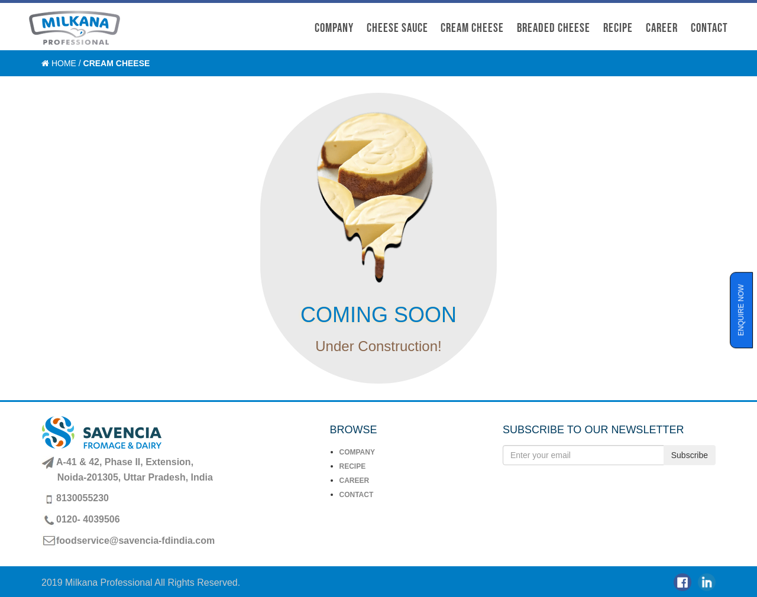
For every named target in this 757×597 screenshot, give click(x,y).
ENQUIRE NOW (741, 310)
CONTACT (709, 28)
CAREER (662, 28)
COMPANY (334, 28)
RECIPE (352, 466)
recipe (618, 28)
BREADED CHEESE (553, 28)
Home (63, 63)
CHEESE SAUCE (397, 28)
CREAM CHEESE (472, 28)
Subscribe (689, 455)
